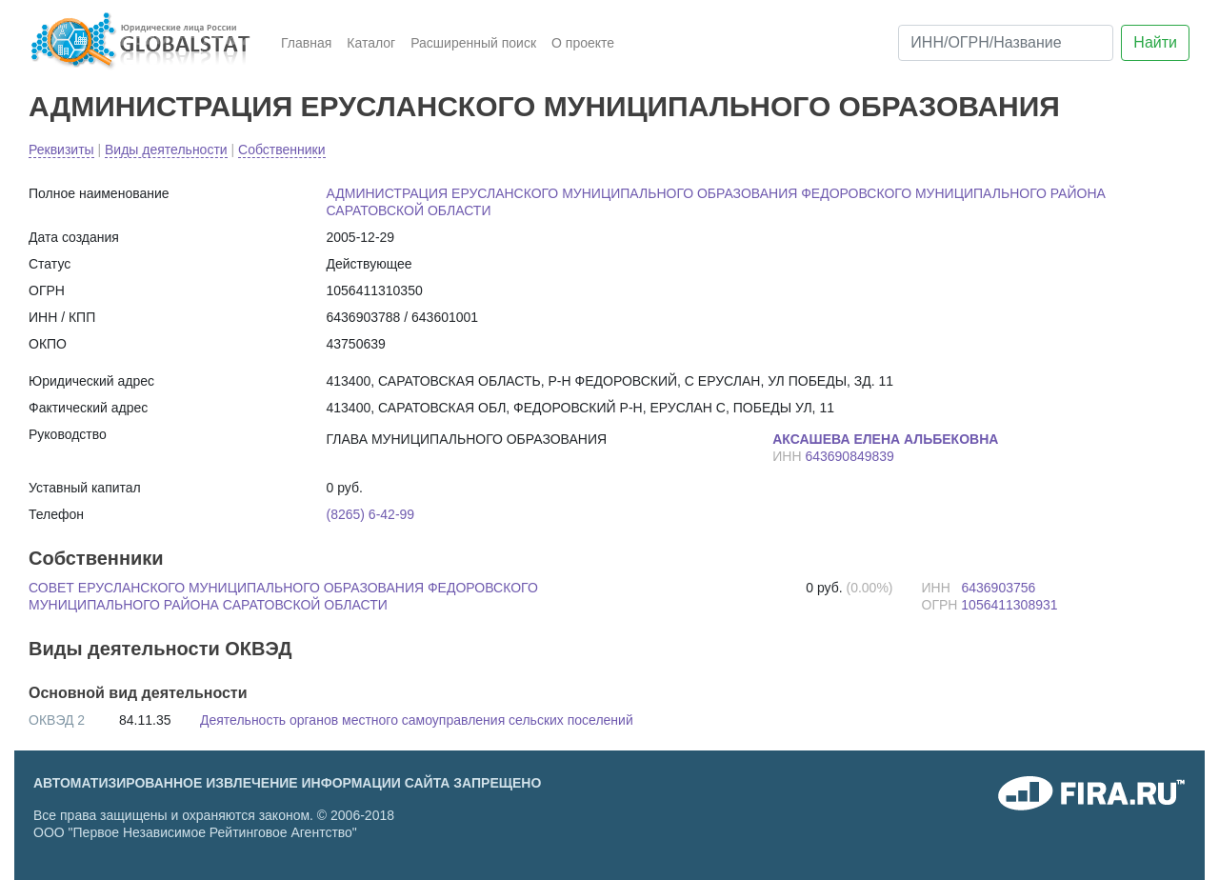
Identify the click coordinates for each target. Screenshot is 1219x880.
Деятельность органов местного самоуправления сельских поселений (416, 720)
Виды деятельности (166, 149)
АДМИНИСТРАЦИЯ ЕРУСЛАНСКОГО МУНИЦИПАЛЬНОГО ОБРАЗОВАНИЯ (544, 106)
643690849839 (849, 456)
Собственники (281, 149)
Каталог (371, 42)
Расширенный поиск (473, 42)
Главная (306, 42)
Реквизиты (61, 149)
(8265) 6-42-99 (371, 514)
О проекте (582, 42)
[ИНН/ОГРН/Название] (1005, 43)
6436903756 (998, 587)
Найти (1155, 42)
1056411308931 (1009, 604)
